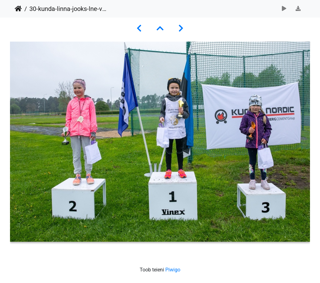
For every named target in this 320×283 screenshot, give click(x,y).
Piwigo (172, 270)
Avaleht (18, 8)
